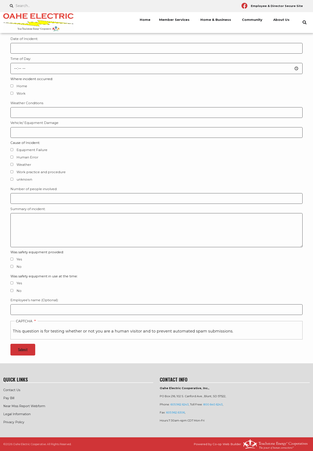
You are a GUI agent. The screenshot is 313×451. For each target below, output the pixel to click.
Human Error (27, 157)
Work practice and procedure (41, 172)
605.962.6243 (179, 404)
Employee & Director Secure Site (277, 6)
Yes (19, 259)
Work (21, 93)
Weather (24, 165)
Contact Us (11, 390)
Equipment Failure (32, 150)
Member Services (174, 20)
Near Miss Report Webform (24, 406)
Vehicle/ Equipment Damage (34, 123)
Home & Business (215, 20)
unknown (24, 179)
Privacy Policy (13, 422)
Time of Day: (20, 59)
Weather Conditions (26, 103)
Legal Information (17, 414)
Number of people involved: (33, 189)
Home (145, 20)
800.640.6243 (213, 404)
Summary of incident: (27, 209)
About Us (281, 20)
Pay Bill (8, 398)
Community (252, 20)
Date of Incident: (24, 39)
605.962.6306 (175, 412)
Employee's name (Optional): (34, 300)
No (19, 267)
